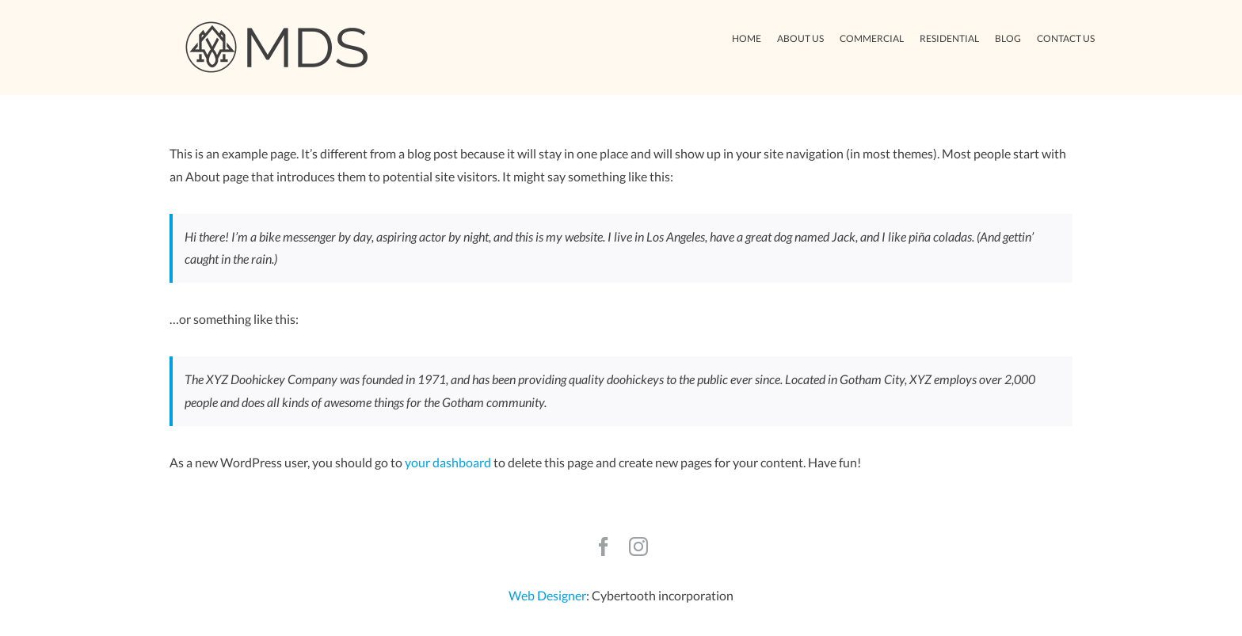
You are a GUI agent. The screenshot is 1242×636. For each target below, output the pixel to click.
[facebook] (603, 546)
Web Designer (547, 595)
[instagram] (638, 546)
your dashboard (448, 462)
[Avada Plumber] (276, 25)
